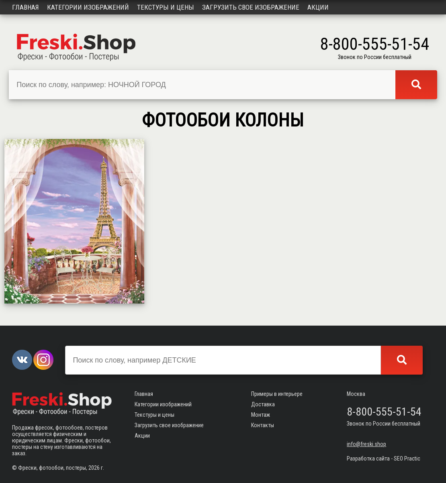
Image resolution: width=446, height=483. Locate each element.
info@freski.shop (366, 444)
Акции (318, 7)
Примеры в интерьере (277, 394)
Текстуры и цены (165, 7)
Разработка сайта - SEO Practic (383, 458)
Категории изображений (88, 7)
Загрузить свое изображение (250, 7)
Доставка (263, 404)
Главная (25, 7)
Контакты (262, 425)
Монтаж (260, 415)
